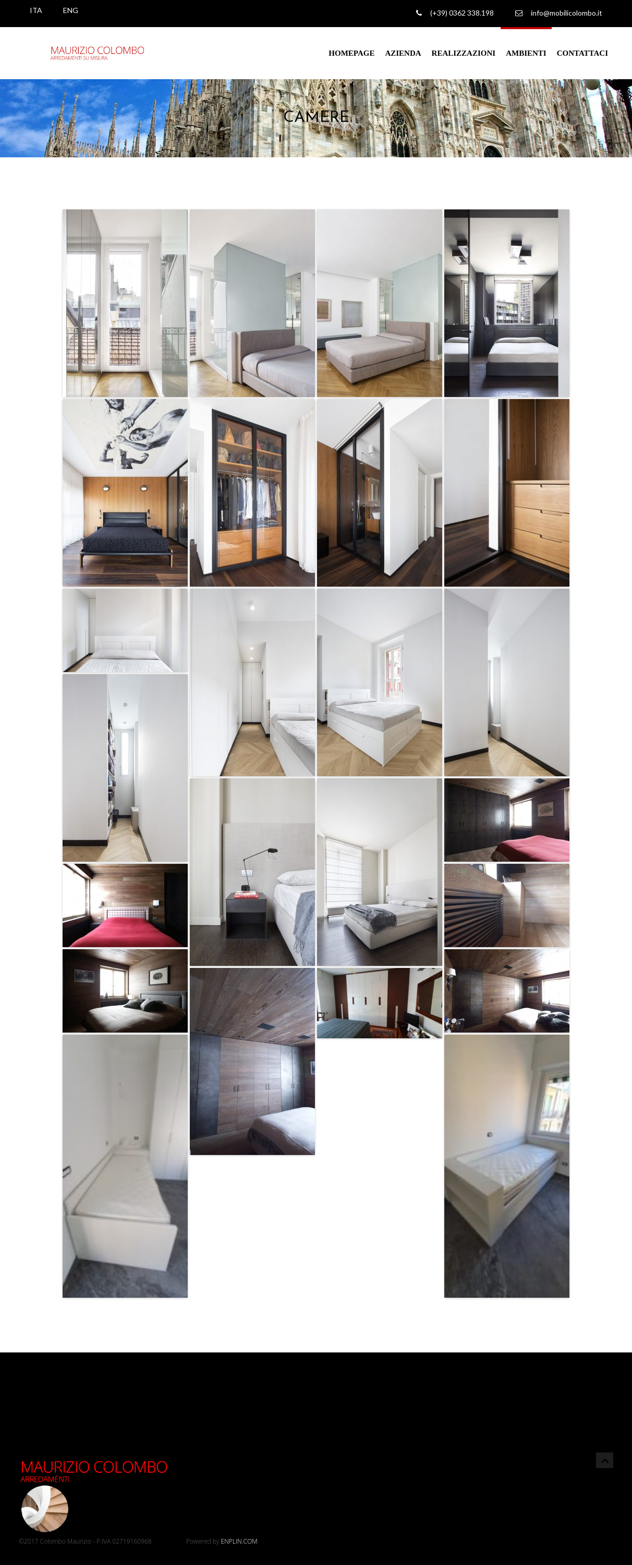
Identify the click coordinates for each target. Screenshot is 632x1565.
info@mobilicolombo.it (558, 13)
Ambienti (526, 53)
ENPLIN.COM (239, 1541)
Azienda (403, 53)
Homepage (351, 53)
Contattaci (582, 53)
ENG (70, 10)
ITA (36, 10)
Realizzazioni (464, 53)
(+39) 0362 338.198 (455, 13)
